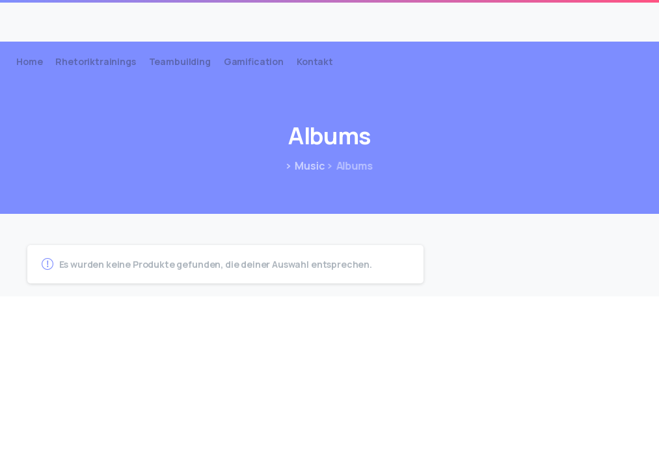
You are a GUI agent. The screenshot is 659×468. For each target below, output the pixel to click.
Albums (348, 166)
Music (308, 166)
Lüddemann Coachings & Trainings (139, 17)
